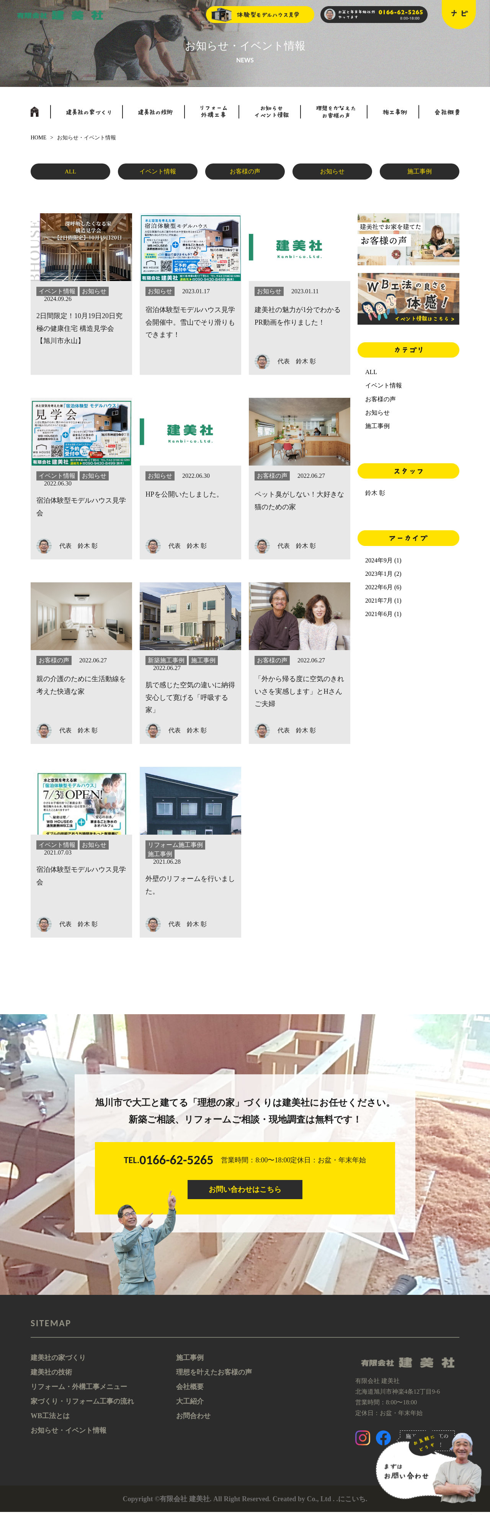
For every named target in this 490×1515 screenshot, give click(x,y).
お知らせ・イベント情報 (68, 1433)
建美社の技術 (51, 1375)
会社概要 (190, 1390)
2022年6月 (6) (383, 587)
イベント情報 (157, 173)
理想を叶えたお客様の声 (214, 1375)
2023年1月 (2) (383, 573)
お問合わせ (193, 1419)
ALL (70, 173)
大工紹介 (190, 1404)
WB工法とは (50, 1419)
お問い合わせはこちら (245, 1191)
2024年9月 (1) (383, 560)
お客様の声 (245, 173)
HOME (38, 138)
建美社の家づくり (58, 1361)
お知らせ (332, 173)
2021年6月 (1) (383, 614)
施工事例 (419, 173)
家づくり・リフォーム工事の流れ (82, 1404)
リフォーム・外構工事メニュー (79, 1390)
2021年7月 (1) (383, 600)
